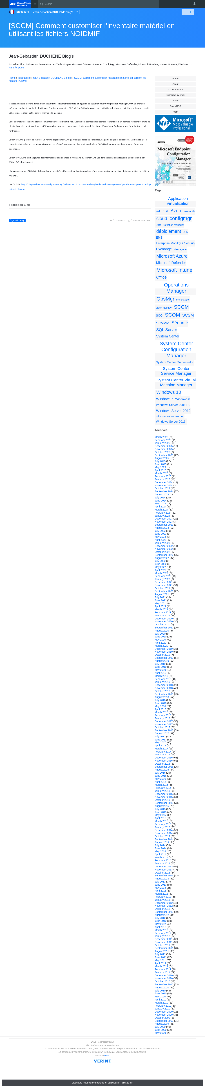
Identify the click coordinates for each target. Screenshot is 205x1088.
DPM (185, 231)
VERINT (107, 1055)
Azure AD (189, 211)
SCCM (181, 307)
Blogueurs (24, 77)
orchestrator (183, 299)
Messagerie (179, 249)
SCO (159, 315)
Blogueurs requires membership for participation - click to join (102, 1083)
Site (35, 4)
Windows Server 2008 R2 (173, 405)
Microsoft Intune (174, 270)
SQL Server (166, 329)
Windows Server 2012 (173, 411)
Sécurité (179, 322)
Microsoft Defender (171, 263)
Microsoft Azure (172, 256)
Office (161, 277)
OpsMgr (166, 299)
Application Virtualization (178, 201)
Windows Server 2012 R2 (170, 416)
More (77, 12)
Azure (176, 210)
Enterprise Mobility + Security (175, 243)
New (188, 12)
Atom (175, 112)
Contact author (175, 89)
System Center (167, 336)
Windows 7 (164, 399)
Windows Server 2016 (171, 421)
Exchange (164, 249)
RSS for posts (16, 67)
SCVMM (162, 323)
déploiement (168, 231)
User (194, 4)
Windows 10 (168, 392)
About (176, 84)
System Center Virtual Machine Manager (176, 382)
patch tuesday (163, 307)
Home (175, 78)
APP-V (162, 211)
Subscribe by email (175, 95)
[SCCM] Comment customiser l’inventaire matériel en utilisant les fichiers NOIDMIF (92, 29)
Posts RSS (175, 106)
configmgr (181, 218)
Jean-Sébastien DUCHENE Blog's (52, 77)
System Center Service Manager (176, 371)
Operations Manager (176, 288)
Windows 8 (182, 399)
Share (175, 100)
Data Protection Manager (170, 224)
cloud (161, 218)
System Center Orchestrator (175, 362)
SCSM (188, 315)
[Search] (98, 4)
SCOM (172, 315)
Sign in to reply (17, 220)
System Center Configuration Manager (176, 349)
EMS (159, 237)
